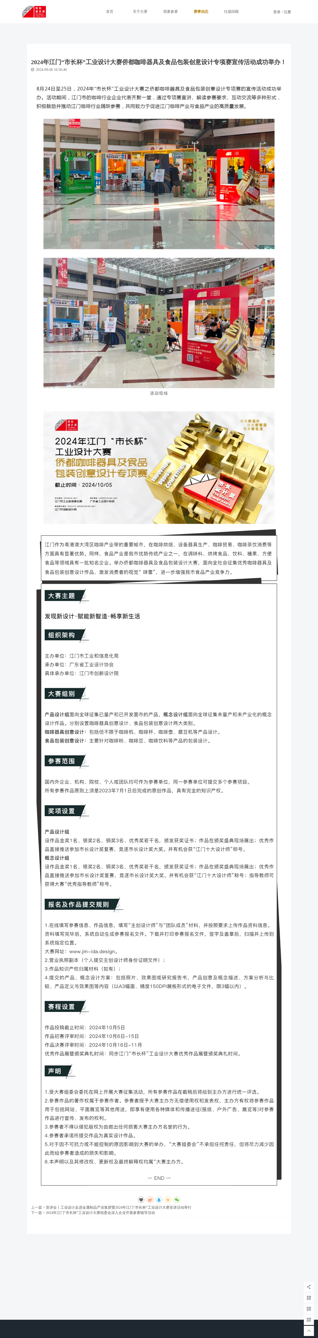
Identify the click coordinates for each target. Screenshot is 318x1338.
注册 (287, 12)
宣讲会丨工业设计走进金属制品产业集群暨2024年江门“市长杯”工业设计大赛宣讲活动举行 (118, 1207)
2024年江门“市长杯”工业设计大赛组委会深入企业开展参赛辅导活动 (100, 1213)
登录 (276, 12)
